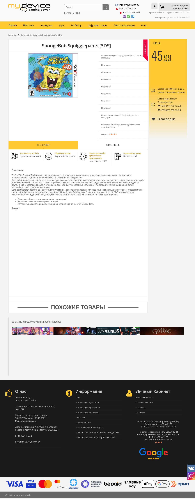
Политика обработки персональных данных (97, 434)
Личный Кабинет (144, 397)
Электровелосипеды (124, 24)
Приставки (28, 24)
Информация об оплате (87, 413)
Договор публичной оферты (89, 429)
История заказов (144, 402)
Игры (61, 24)
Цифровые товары (97, 24)
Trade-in (13, 24)
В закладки (163, 118)
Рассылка (140, 413)
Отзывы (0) (113, 144)
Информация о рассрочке (88, 407)
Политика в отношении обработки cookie (96, 439)
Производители (83, 423)
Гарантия (80, 418)
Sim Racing (76, 24)
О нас (144, 24)
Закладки (140, 407)
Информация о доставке (87, 402)
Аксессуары (46, 24)
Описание (43, 144)
